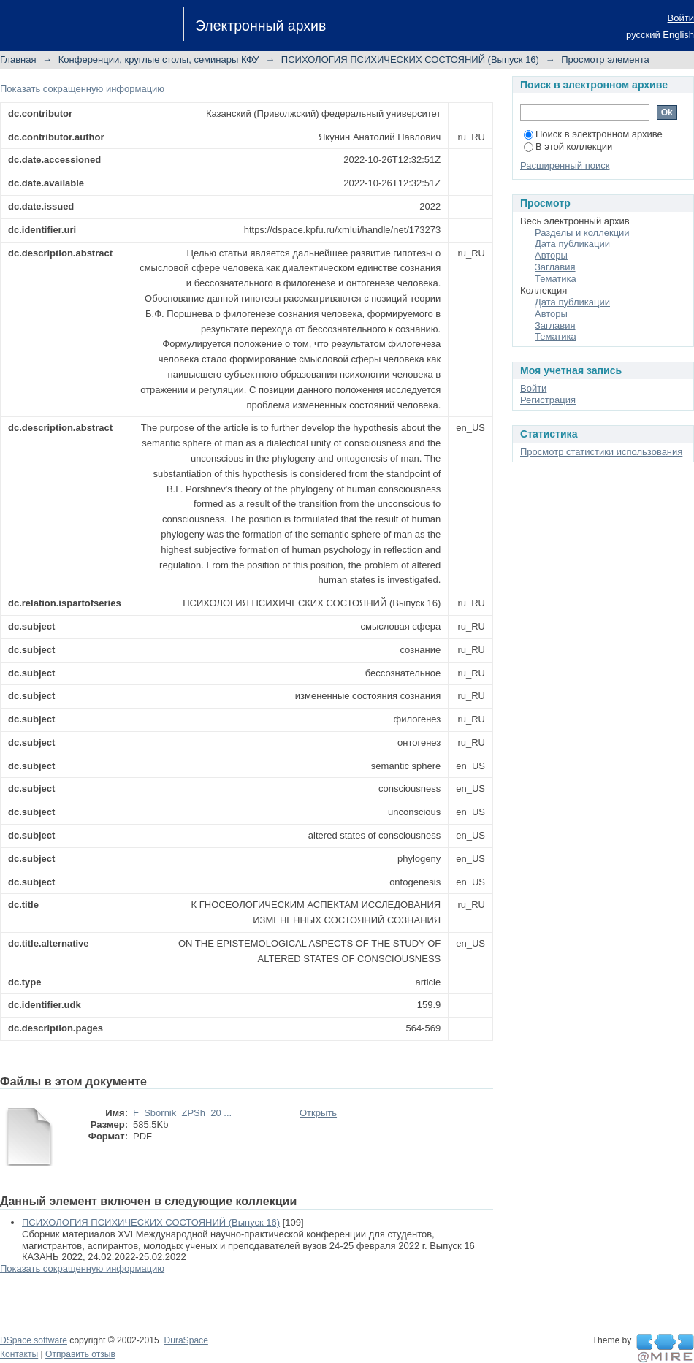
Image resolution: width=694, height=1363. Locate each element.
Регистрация (548, 399)
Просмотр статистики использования (601, 451)
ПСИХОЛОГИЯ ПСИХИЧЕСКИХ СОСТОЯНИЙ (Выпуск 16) (410, 59)
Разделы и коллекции (582, 232)
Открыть (318, 1112)
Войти (681, 17)
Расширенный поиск (564, 165)
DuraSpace (185, 1340)
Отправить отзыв (80, 1354)
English (678, 34)
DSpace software (33, 1340)
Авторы (551, 255)
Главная (18, 59)
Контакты (19, 1354)
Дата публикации (572, 243)
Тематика (555, 278)
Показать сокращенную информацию (82, 88)
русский (643, 34)
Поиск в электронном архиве (593, 134)
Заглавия (555, 266)
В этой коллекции (568, 146)
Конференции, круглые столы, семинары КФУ (158, 59)
